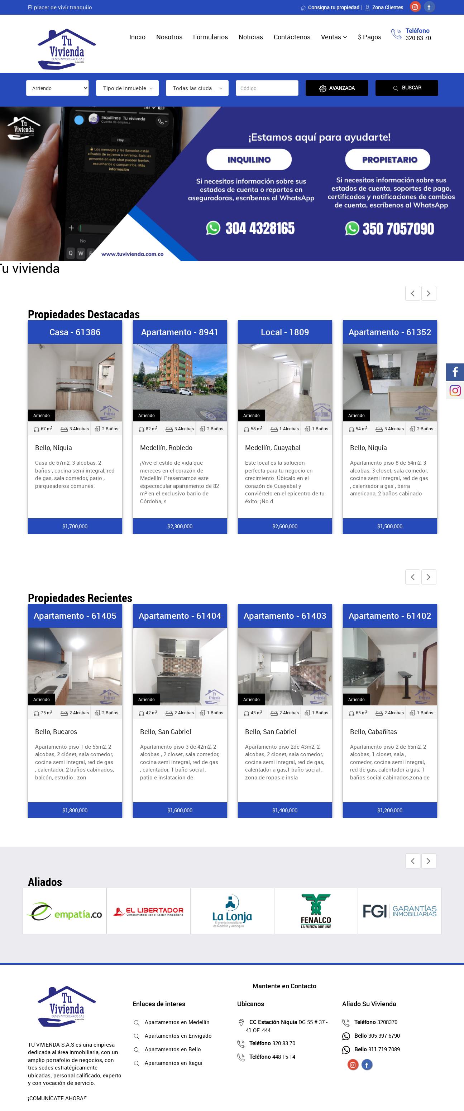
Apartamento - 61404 (180, 615)
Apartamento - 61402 (390, 615)
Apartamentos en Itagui (171, 1062)
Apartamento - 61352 (390, 332)
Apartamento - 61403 (285, 615)
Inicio (137, 37)
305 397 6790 (375, 1035)
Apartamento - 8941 (180, 332)
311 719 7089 (375, 1049)
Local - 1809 (285, 332)
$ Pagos (369, 37)
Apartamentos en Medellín (175, 1022)
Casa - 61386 (75, 332)
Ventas (331, 37)
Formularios (210, 37)
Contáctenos (292, 37)
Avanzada (337, 88)
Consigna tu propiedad (329, 7)
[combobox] (127, 88)
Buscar (406, 88)
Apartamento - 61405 (75, 615)
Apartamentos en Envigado (176, 1035)
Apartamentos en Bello (171, 1049)
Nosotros (169, 37)
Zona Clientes (383, 7)
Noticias (251, 37)
